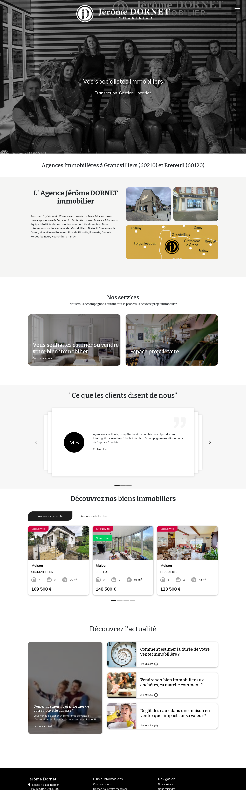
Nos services (165, 784)
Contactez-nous (42, 358)
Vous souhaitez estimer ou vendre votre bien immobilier (76, 348)
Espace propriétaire (154, 351)
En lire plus (100, 449)
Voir (132, 358)
